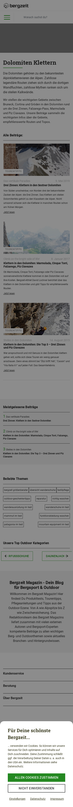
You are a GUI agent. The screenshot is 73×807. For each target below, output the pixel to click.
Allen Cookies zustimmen (36, 777)
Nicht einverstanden (36, 788)
